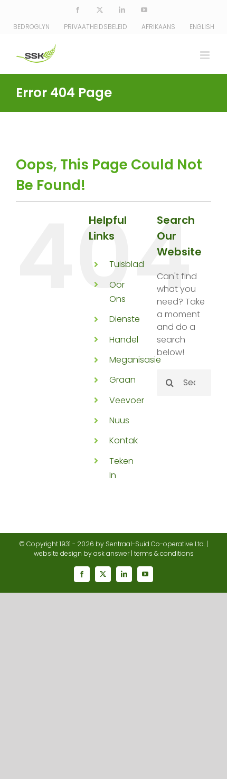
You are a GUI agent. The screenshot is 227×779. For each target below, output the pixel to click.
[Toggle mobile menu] (205, 55)
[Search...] (184, 382)
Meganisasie (135, 360)
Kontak (123, 440)
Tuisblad (126, 264)
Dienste (124, 319)
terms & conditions (164, 553)
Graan (122, 380)
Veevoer (126, 400)
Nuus (119, 420)
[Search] (170, 382)
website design (58, 553)
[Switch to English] (202, 27)
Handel (123, 340)
